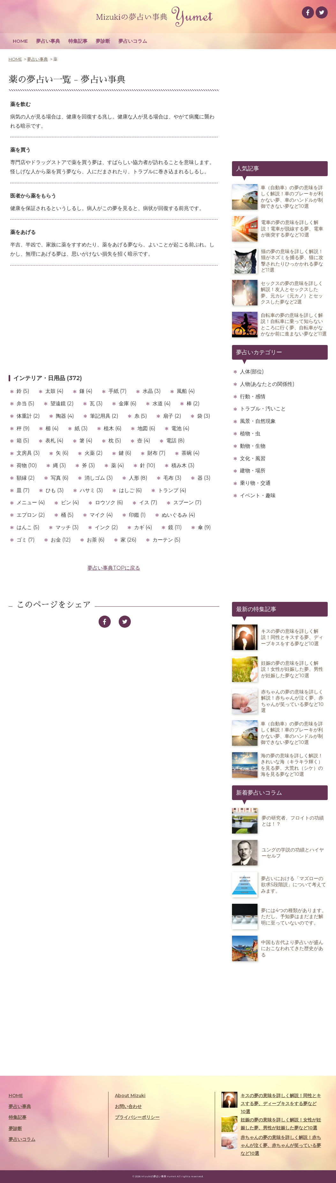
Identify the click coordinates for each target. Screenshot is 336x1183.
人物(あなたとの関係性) (267, 384)
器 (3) (204, 478)
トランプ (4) (172, 490)
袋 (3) (203, 416)
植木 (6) (113, 428)
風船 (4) (186, 391)
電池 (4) (180, 428)
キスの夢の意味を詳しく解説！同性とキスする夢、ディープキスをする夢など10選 (271, 1103)
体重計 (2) (28, 416)
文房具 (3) (28, 453)
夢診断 (103, 41)
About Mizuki (130, 1095)
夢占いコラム (132, 41)
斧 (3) (88, 465)
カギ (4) (143, 527)
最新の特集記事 (256, 609)
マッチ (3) (67, 527)
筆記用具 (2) (104, 416)
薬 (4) (117, 465)
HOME (20, 41)
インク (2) (106, 527)
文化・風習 (252, 458)
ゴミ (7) (26, 540)
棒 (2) (193, 404)
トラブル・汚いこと (263, 409)
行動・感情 (252, 396)
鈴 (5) (23, 391)
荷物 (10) (27, 465)
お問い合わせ (128, 1106)
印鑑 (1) (137, 515)
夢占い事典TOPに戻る (113, 568)
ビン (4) (70, 502)
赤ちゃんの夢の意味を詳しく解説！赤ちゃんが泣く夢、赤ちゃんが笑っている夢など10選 (271, 1145)
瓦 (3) (96, 404)
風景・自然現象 (258, 421)
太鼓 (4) (54, 391)
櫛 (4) (52, 428)
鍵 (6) (125, 453)
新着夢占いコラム (259, 792)
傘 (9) (204, 527)
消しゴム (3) (99, 478)
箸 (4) (86, 441)
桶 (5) (67, 515)
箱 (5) (23, 441)
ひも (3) (55, 490)
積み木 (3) (183, 465)
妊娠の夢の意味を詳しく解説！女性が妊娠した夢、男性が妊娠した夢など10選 (271, 1124)
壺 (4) (143, 441)
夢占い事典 (48, 41)
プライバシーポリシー (137, 1117)
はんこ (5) (28, 527)
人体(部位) (252, 372)
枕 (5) (114, 441)
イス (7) (148, 502)
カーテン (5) (167, 540)
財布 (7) (156, 453)
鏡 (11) (175, 527)
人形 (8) (138, 478)
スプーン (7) (187, 502)
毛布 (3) (172, 478)
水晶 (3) (152, 391)
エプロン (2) (31, 515)
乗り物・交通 (255, 483)
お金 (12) (61, 540)
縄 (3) (59, 465)
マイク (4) (101, 515)
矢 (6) (62, 453)
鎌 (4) (86, 391)
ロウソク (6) (109, 502)
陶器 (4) (65, 416)
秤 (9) (23, 428)
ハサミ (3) (91, 490)
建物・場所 (252, 471)
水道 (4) (162, 404)
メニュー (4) (31, 502)
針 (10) (147, 465)
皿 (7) (23, 490)
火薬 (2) (94, 453)
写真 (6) (60, 478)
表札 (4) (54, 441)
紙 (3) (81, 428)
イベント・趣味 (258, 495)
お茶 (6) (96, 540)
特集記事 (77, 41)
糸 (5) (140, 416)
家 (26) (129, 540)
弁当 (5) (25, 404)
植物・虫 (250, 434)
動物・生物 (252, 446)
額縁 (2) (26, 478)
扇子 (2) (172, 416)
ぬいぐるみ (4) (178, 515)
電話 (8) (175, 441)
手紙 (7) (117, 391)
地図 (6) (146, 428)
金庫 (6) (128, 404)
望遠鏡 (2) (62, 404)
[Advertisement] (114, 319)
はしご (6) (130, 490)
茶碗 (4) (191, 453)
